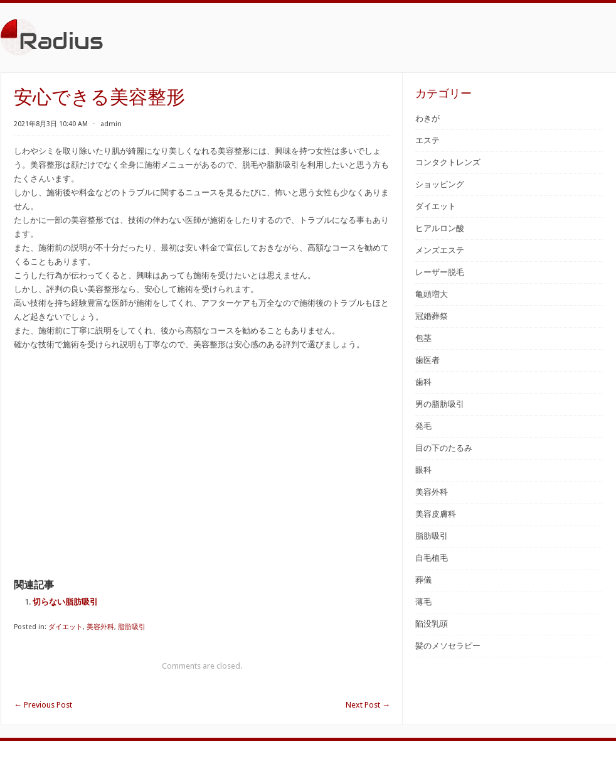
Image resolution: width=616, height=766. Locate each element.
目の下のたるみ (443, 448)
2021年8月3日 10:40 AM (51, 124)
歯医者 (427, 360)
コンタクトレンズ (448, 162)
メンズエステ (439, 250)
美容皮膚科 (435, 514)
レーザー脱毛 (439, 272)
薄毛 (423, 602)
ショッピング (439, 184)
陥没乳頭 (431, 623)
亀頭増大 (431, 294)
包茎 (423, 338)
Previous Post (43, 704)
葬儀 (423, 580)
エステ (427, 140)
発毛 (423, 426)
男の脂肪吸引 (439, 404)
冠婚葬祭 (431, 316)
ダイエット (65, 627)
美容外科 (100, 627)
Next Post (368, 704)
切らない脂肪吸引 (65, 602)
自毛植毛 (431, 558)
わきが (427, 118)
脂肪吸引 (132, 627)
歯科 (423, 382)
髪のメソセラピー (448, 645)
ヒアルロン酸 (439, 228)
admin (111, 124)
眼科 (423, 470)
